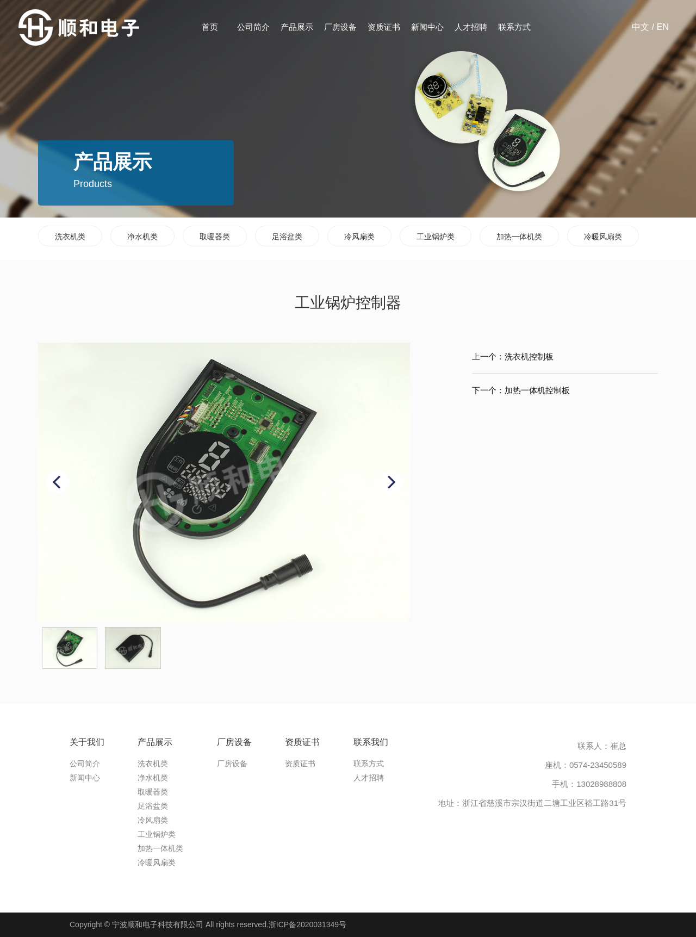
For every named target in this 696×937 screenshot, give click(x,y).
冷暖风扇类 (603, 236)
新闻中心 (427, 27)
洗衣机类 (70, 236)
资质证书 (384, 27)
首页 (210, 27)
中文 (640, 27)
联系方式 (514, 27)
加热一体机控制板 (537, 390)
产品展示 (297, 27)
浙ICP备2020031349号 (307, 924)
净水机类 (142, 236)
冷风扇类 (359, 236)
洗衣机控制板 (529, 356)
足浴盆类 (287, 236)
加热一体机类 (519, 236)
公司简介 (253, 27)
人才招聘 (471, 27)
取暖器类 (215, 236)
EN (663, 27)
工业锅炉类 (436, 236)
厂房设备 (340, 27)
